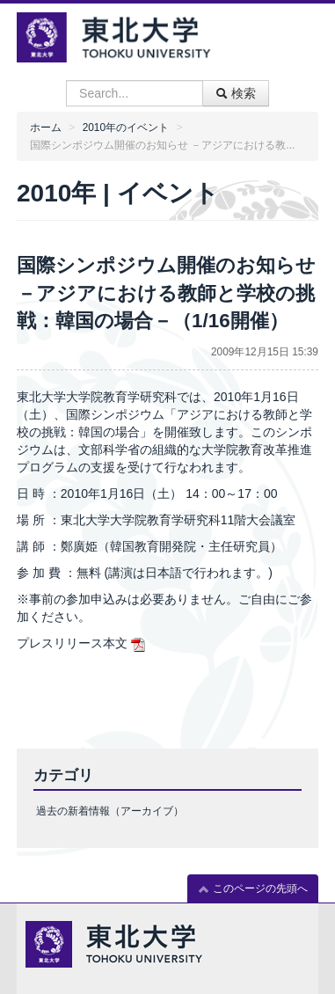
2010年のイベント (126, 127)
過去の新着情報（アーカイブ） (110, 811)
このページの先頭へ (253, 888)
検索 (235, 93)
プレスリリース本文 (72, 643)
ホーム (46, 127)
